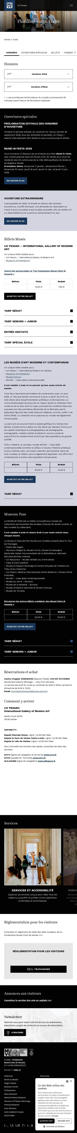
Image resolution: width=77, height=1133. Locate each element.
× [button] (71, 1081)
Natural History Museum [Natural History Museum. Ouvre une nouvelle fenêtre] (15, 1097)
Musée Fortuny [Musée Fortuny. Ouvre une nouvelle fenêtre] (13, 377)
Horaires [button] (11, 52)
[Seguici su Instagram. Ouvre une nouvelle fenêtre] (6, 1125)
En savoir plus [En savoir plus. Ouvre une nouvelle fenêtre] (15, 180)
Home (7, 39)
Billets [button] (55, 52)
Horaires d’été (27, 74)
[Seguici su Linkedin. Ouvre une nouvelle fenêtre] (18, 1125)
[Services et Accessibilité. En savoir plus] (32, 857)
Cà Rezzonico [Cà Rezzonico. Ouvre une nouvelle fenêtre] (10, 1090)
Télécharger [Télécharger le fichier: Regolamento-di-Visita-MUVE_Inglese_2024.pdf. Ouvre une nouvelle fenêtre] (38, 969)
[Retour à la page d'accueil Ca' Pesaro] (15, 5)
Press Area (44, 1076)
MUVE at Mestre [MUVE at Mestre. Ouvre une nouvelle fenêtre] (11, 1079)
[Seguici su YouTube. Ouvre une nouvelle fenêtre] (30, 1125)
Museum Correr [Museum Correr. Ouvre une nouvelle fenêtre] (11, 1086)
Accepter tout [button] (46, 1121)
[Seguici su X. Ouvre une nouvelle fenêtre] (23, 1125)
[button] (71, 5)
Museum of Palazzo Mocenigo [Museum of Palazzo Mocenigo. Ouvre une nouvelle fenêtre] (17, 1101)
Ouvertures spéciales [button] (34, 52)
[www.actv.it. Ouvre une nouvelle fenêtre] (50, 755)
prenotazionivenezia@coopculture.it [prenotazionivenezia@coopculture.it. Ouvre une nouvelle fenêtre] (29, 691)
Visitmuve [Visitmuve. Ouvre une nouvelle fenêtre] (8, 1076)
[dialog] (54, 1104)
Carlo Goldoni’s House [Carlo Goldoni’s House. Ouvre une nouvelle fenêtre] (13, 1112)
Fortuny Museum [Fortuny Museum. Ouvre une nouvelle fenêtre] (11, 1104)
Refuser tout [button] (64, 1121)
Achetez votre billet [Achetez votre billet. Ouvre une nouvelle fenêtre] (20, 296)
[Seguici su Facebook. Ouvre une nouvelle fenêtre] (11, 1125)
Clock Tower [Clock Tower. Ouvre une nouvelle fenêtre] (9, 1115)
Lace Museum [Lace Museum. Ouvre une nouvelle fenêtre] (10, 1108)
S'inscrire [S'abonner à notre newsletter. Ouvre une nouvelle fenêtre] (15, 1032)
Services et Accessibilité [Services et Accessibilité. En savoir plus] (32, 890)
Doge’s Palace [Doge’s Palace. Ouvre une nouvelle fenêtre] (10, 1083)
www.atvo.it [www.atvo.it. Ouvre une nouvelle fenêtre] (39, 758)
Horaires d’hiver (27, 87)
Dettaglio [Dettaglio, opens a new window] (55, 1116)
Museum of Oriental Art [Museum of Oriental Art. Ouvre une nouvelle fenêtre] (18, 260)
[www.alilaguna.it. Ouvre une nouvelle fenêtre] (46, 761)
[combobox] (67, 1081)
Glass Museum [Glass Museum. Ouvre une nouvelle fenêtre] (10, 1094)
